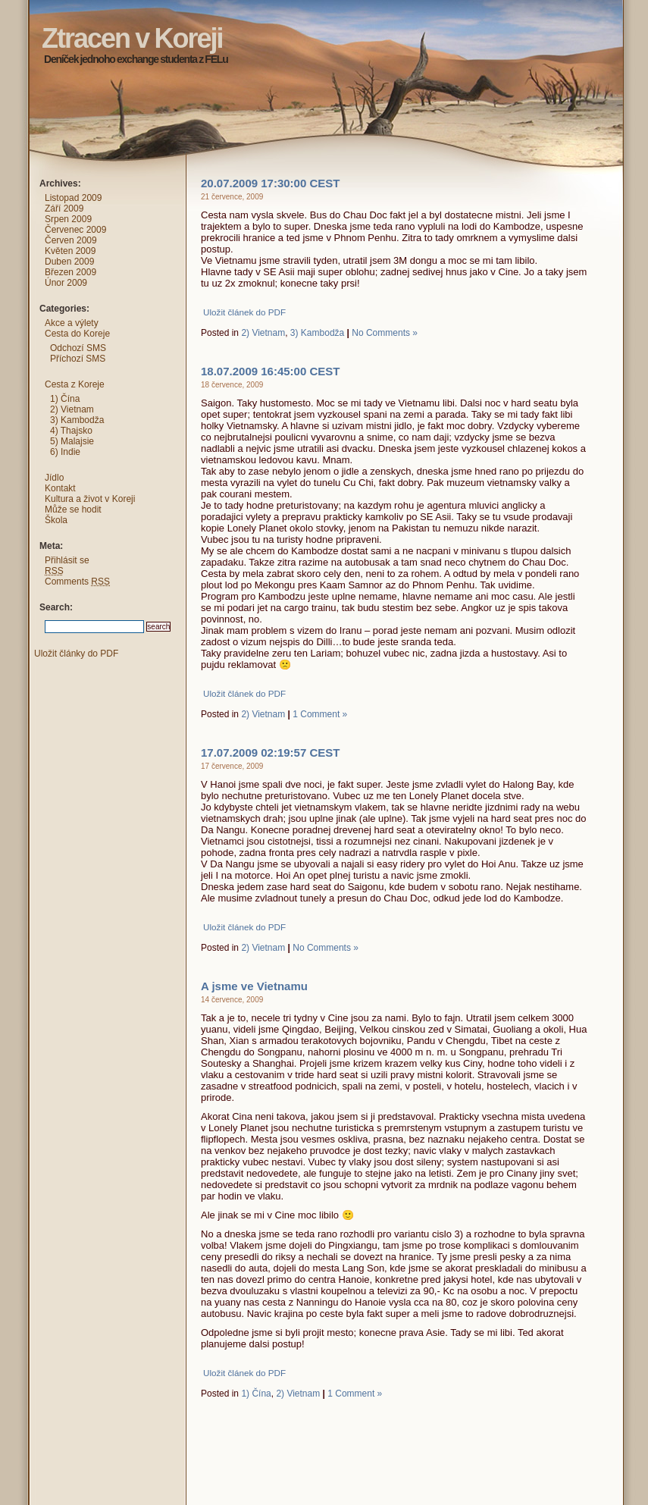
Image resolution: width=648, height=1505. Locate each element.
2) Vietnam (263, 333)
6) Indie (65, 452)
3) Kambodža (317, 333)
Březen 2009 (70, 272)
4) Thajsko (71, 430)
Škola (56, 520)
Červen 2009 (71, 240)
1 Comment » (320, 714)
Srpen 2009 (68, 219)
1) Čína (256, 1393)
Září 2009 (64, 208)
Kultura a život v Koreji (90, 499)
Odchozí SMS (78, 348)
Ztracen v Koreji (14, 11)
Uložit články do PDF (76, 653)
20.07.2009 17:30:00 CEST (270, 183)
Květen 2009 (70, 251)
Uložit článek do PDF (244, 312)
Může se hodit (73, 509)
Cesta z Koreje (75, 384)
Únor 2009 (66, 282)
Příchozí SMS (77, 358)
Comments (77, 581)
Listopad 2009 (73, 198)
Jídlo (54, 477)
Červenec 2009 (75, 229)
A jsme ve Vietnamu (254, 986)
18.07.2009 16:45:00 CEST (270, 371)
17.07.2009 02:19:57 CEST (270, 752)
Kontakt (60, 488)
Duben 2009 (69, 261)
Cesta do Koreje (77, 333)
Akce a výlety (72, 323)
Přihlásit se (67, 560)
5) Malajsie (72, 441)
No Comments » (385, 333)
